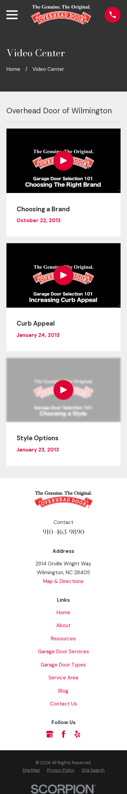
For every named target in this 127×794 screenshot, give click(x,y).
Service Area (63, 677)
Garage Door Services (63, 651)
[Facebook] (63, 734)
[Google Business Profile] (49, 734)
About (63, 625)
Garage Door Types (63, 664)
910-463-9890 (63, 532)
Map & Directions (63, 581)
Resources (63, 638)
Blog (63, 691)
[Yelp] (77, 734)
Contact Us (63, 703)
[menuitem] (31, 770)
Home (63, 612)
